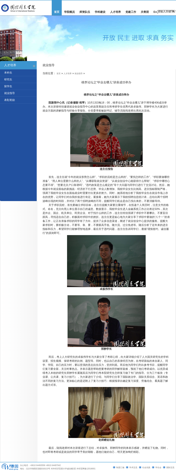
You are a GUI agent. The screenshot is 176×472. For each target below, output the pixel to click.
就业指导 (9, 93)
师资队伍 (84, 12)
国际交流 (170, 467)
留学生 (8, 86)
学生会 (158, 467)
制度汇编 (120, 467)
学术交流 (133, 467)
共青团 (145, 12)
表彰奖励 (9, 100)
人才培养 (115, 12)
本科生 (8, 72)
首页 (56, 12)
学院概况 (69, 12)
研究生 (8, 79)
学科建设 (100, 12)
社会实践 (146, 467)
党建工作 (130, 12)
